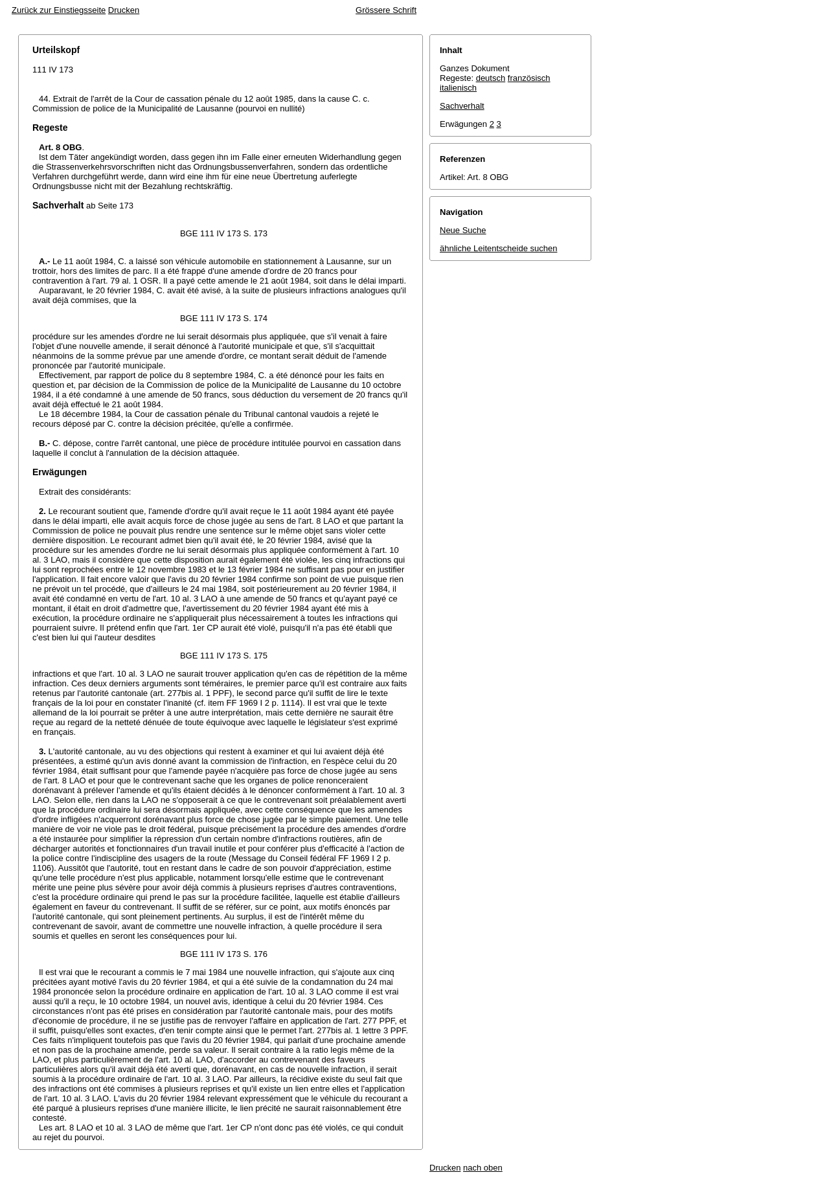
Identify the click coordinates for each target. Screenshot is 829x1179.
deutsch (491, 78)
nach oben (483, 1168)
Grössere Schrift (386, 10)
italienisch (458, 88)
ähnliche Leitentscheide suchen (498, 248)
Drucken (123, 10)
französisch (529, 78)
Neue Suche (463, 230)
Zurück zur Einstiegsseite (59, 10)
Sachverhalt (462, 106)
